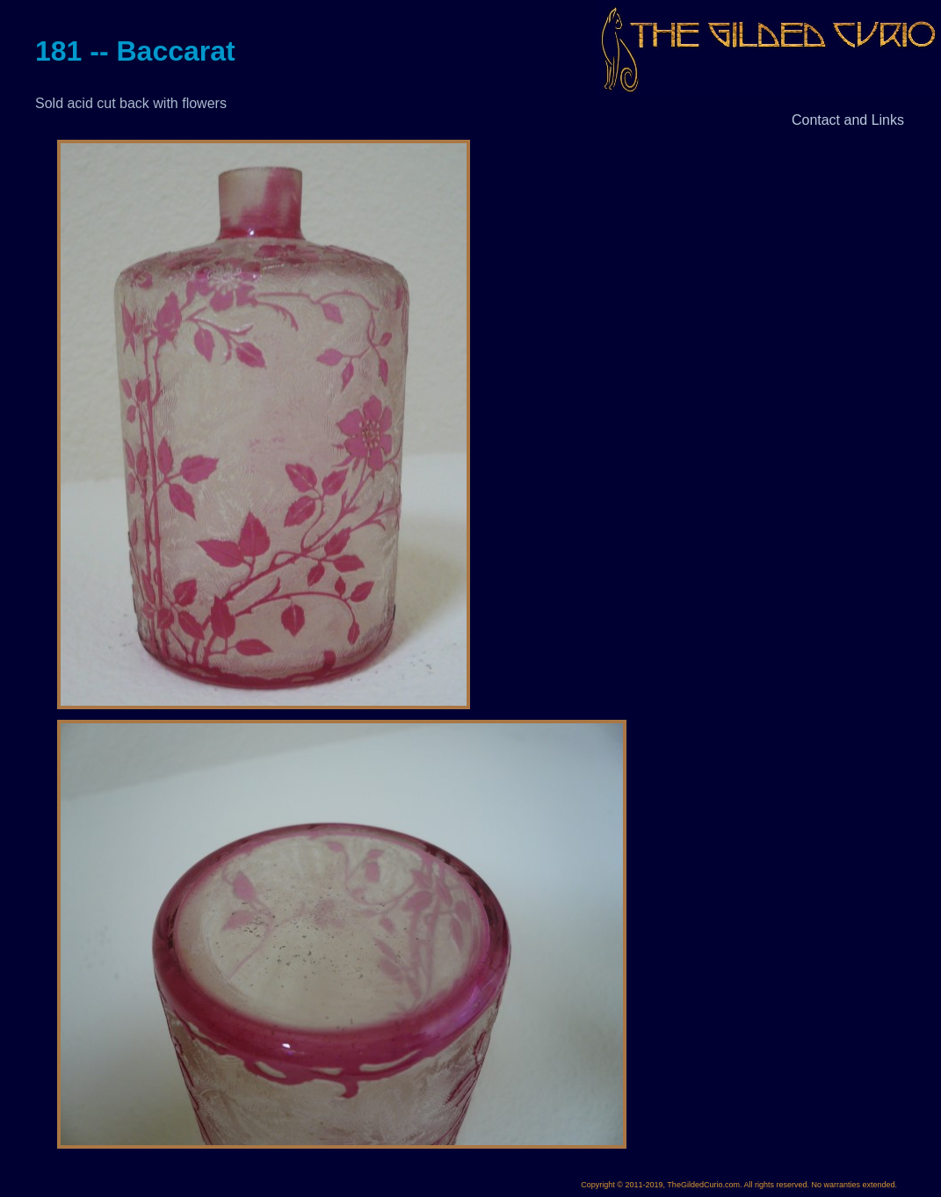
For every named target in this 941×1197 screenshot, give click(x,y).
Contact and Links (848, 119)
